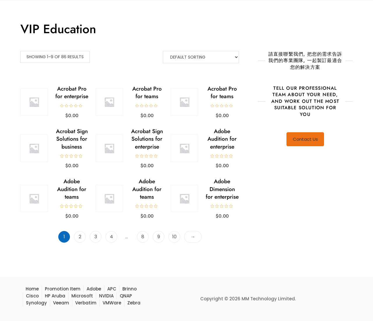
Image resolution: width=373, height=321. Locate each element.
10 (174, 236)
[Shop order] (201, 57)
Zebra (133, 303)
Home (32, 289)
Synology (36, 303)
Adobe (94, 289)
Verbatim (85, 303)
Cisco (32, 296)
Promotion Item (62, 289)
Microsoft (82, 296)
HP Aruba (55, 296)
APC (111, 289)
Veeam (61, 303)
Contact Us (305, 139)
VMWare (112, 303)
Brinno (129, 289)
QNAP (126, 296)
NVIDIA (106, 296)
